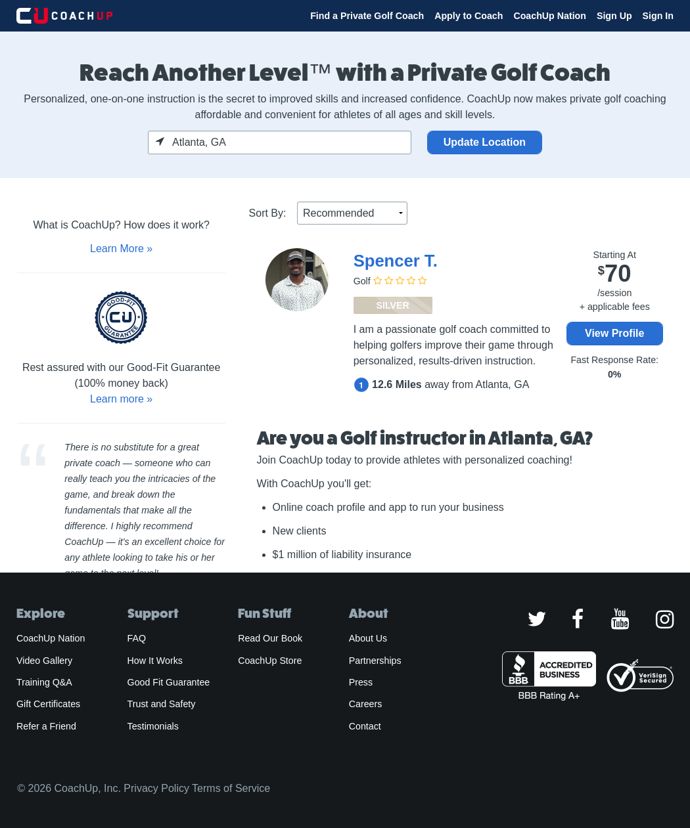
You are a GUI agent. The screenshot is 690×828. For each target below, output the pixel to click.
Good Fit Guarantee (168, 682)
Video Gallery (44, 660)
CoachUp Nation (549, 16)
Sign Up (614, 16)
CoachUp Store (270, 660)
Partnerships (375, 660)
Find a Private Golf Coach (367, 16)
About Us (368, 638)
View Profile (614, 333)
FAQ (136, 638)
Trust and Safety (161, 704)
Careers (365, 704)
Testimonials (153, 726)
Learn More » (121, 248)
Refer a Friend (46, 726)
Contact (365, 726)
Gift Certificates (48, 704)
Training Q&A (44, 682)
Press (361, 682)
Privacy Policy (156, 788)
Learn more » (121, 398)
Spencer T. (396, 260)
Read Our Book (270, 638)
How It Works (155, 660)
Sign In (658, 16)
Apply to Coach (468, 16)
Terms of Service (231, 788)
